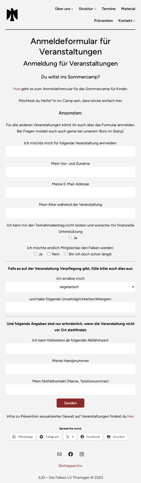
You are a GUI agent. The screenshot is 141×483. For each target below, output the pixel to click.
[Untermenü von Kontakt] (134, 21)
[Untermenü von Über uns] (72, 9)
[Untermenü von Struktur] (95, 9)
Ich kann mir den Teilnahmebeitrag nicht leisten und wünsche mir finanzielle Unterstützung (70, 231)
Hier (16, 89)
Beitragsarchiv (70, 465)
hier (130, 416)
